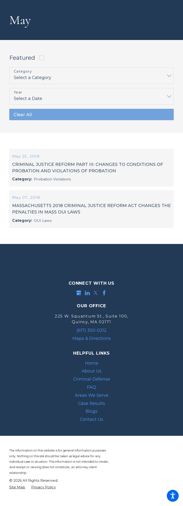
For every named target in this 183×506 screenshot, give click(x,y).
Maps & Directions (91, 347)
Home (91, 372)
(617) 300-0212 (91, 339)
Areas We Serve (91, 404)
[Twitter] (95, 301)
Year (18, 92)
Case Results (91, 412)
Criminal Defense (91, 388)
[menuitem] (91, 372)
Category (23, 71)
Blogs (91, 420)
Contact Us (91, 428)
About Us (92, 379)
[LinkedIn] (87, 301)
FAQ (91, 396)
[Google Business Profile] (78, 301)
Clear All (23, 114)
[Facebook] (104, 301)
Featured (22, 57)
